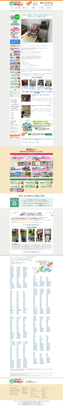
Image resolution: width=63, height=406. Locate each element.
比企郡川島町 (25, 361)
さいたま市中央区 (19, 342)
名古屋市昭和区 (35, 291)
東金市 (17, 322)
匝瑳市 (17, 330)
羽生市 (17, 349)
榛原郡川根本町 (48, 331)
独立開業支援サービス (45, 397)
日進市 (47, 304)
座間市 (24, 281)
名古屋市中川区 (35, 292)
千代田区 (11, 291)
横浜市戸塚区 (12, 270)
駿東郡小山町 (35, 331)
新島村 (17, 311)
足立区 (24, 298)
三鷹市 (24, 300)
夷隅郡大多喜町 (25, 337)
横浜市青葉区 (18, 272)
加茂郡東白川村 (35, 350)
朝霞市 (17, 352)
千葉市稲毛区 (25, 317)
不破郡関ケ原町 (42, 344)
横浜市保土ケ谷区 (25, 268)
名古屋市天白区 (35, 294)
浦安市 (24, 327)
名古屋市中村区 (42, 290)
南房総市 (11, 330)
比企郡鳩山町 (18, 362)
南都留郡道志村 (42, 283)
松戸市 (24, 320)
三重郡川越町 (35, 360)
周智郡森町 (34, 332)
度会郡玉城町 (41, 361)
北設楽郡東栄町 (42, 313)
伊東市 (47, 321)
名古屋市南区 (48, 292)
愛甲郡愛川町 (25, 287)
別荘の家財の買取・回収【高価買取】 (15, 390)
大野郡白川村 (48, 350)
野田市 (11, 321)
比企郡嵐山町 (12, 361)
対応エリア (44, 390)
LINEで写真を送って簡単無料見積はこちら (32, 224)
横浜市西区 (24, 267)
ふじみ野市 (24, 358)
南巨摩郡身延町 (35, 282)
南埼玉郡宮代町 (12, 367)
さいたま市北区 (19, 341)
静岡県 (29, 142)
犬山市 (34, 300)
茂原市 (17, 321)
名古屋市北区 (48, 289)
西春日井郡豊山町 (35, 309)
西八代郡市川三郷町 (42, 281)
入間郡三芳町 (25, 359)
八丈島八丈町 (25, 312)
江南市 (47, 300)
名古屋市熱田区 (48, 291)
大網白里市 (24, 331)
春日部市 (24, 348)
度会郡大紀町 (35, 362)
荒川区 (24, 297)
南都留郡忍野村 (35, 284)
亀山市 (47, 355)
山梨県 (34, 275)
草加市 (24, 350)
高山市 (47, 335)
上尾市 (17, 350)
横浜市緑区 (11, 271)
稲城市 (11, 308)
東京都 (11, 290)
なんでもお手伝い (34, 395)
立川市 (11, 300)
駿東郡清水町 (41, 330)
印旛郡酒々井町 (12, 332)
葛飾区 (11, 299)
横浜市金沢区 (18, 269)
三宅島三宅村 (12, 312)
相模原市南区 (12, 277)
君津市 (11, 327)
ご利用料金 (33, 7)
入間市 (11, 352)
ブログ (13, 114)
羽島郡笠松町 (41, 343)
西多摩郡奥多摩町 (19, 310)
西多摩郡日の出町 (25, 309)
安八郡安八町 (41, 345)
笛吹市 (34, 280)
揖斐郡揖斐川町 (48, 345)
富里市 (24, 329)
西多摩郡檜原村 (12, 310)
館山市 (11, 320)
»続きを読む (50, 102)
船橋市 (24, 319)
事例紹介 (33, 0)
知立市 (34, 303)
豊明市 (41, 304)
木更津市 (18, 320)
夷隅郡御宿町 (12, 338)
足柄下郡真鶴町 (12, 287)
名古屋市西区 (35, 290)
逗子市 (17, 279)
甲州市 (47, 280)
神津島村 (24, 311)
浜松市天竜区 (35, 320)
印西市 (11, 329)
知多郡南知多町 (48, 311)
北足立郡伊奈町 (19, 359)
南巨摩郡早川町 (48, 281)
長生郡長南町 (18, 337)
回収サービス (25, 7)
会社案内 (44, 394)
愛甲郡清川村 (12, 288)
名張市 (34, 355)
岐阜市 (34, 335)
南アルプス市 (35, 279)
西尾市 (41, 299)
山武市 (11, 331)
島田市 (34, 322)
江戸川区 (18, 299)
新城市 (47, 301)
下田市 (47, 324)
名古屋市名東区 (48, 293)
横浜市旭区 (24, 270)
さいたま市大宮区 (25, 341)
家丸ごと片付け (33, 142)
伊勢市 (47, 353)
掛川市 (41, 323)
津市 (33, 353)
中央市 (34, 281)
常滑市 (41, 300)
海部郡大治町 (35, 310)
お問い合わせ (49, 7)
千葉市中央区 (12, 317)
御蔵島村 (18, 312)
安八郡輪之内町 (35, 345)
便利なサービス (33, 387)
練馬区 (17, 298)
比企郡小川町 (18, 361)
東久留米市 (11, 307)
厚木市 (17, 280)
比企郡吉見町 (12, 362)
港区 (23, 291)
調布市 (11, 302)
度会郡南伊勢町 (42, 362)
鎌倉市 (11, 278)
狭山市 (11, 349)
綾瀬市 (17, 282)
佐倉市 (11, 322)
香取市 (24, 330)
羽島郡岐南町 (35, 343)
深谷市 (11, 350)
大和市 (24, 280)
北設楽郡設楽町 (35, 313)
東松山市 (18, 348)
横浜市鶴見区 (12, 267)
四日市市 (41, 353)
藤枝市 (47, 323)
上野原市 (41, 280)
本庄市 (11, 348)
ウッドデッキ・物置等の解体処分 (36, 396)
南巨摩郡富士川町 (48, 282)
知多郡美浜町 (35, 312)
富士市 (41, 322)
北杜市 (41, 279)
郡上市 (34, 342)
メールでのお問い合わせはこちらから (48, 5)
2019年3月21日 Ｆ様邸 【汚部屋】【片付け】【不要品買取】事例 (41, 105)
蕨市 (17, 351)
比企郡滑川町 (25, 360)
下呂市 (41, 342)
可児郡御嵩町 (41, 350)
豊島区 (11, 297)
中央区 (17, 291)
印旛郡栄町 (18, 332)
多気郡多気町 (41, 360)
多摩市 (24, 307)
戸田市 (24, 351)
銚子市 (11, 319)
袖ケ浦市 (18, 328)
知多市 (47, 302)
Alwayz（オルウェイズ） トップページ (15, 385)
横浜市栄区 (24, 271)
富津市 (17, 327)
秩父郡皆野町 (18, 363)
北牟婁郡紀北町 (48, 362)
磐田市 (47, 322)
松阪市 (34, 354)
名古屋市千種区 (35, 289)
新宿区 (11, 292)
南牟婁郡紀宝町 (42, 363)
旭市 (23, 322)
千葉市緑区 (18, 318)
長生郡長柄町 (12, 337)
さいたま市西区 (12, 341)
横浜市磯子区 (12, 269)
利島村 (11, 311)
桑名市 (41, 354)
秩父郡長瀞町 (25, 363)
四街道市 (11, 328)
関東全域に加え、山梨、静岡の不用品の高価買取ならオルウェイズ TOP (18, 10)
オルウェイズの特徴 (17, 7)
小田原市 (24, 278)
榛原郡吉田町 (41, 331)
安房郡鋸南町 (18, 338)
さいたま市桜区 (25, 342)
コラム (13, 116)
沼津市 (41, 320)
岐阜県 (34, 334)
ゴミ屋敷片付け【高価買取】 (14, 393)
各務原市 (34, 340)
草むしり (33, 392)
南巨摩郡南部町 (42, 282)
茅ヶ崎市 (11, 279)
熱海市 (47, 320)
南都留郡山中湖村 (42, 284)
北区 (17, 297)
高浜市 (47, 303)
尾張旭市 (41, 303)
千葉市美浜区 (25, 318)
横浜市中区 (11, 268)
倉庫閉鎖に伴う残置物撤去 (15, 106)
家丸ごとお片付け (36, 0)
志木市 (24, 352)
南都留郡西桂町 (48, 283)
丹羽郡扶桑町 (48, 309)
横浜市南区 (18, 268)
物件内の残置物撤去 (14, 108)
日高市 (11, 358)
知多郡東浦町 (41, 311)
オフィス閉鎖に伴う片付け (15, 104)
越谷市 (11, 351)
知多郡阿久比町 (35, 311)
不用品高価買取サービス (25, 387)
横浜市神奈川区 (19, 267)
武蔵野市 (18, 300)
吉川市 (17, 358)
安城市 (34, 299)
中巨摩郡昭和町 (35, 283)
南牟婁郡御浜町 (35, 363)
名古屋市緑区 (41, 293)
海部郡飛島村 (48, 310)
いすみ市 (18, 331)
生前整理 (38, 142)
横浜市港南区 (18, 270)
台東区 (24, 292)
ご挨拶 (12, 91)
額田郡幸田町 (48, 312)
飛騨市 (41, 341)
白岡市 (11, 359)
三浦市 (24, 279)
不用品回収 (25, 142)
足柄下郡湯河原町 (19, 287)
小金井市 (24, 302)
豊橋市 (41, 294)
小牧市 (34, 301)
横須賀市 (18, 277)
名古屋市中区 (48, 290)
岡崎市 (47, 294)
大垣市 (41, 335)
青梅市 (11, 301)
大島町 (24, 310)
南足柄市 (11, 282)
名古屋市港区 (41, 292)
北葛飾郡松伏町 (25, 367)
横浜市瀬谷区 (18, 271)
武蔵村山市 (18, 307)
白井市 (17, 329)
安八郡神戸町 (48, 344)
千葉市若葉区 (12, 318)
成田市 (24, 321)
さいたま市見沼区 (12, 342)
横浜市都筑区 (25, 272)
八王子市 (24, 299)
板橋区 (11, 298)
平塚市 (24, 277)
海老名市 (18, 281)
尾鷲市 (41, 355)
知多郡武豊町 (41, 312)
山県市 (47, 340)
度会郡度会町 (48, 361)
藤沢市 (17, 278)
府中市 (17, 301)
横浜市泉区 (11, 272)
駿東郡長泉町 (48, 330)
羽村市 (17, 308)
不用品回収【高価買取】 (14, 387)
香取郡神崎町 (25, 332)
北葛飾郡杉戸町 (19, 367)
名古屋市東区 (41, 289)
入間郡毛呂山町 (12, 360)
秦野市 (11, 280)
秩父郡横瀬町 (12, 363)
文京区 (17, 292)
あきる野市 (24, 308)
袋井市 (41, 324)
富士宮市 (41, 321)
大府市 (41, 302)
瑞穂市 (34, 341)
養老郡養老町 (48, 343)
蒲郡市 (47, 299)
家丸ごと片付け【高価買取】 (14, 394)
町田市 (17, 302)
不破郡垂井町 (35, 344)
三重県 (34, 352)
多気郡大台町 (35, 361)
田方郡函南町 (35, 330)
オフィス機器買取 (14, 102)
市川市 (17, 319)
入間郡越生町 (18, 360)
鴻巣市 (24, 349)
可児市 (41, 340)
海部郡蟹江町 (41, 310)
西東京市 (11, 309)
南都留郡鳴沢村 (48, 284)
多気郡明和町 (48, 360)
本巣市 (47, 341)
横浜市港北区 (25, 269)
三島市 (22, 142)
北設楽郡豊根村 (48, 313)
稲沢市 (41, 301)
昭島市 (24, 301)
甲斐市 (47, 279)
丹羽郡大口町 (41, 309)
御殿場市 (34, 324)
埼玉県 (11, 340)
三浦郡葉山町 (25, 282)
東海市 (34, 302)
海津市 (47, 342)
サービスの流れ (40, 7)
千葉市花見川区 (19, 317)
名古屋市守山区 (35, 293)
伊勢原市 (11, 281)
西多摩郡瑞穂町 (19, 309)
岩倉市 (34, 304)
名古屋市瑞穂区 (42, 291)
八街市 (24, 328)
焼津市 (34, 323)
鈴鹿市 (47, 354)
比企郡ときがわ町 (25, 362)
